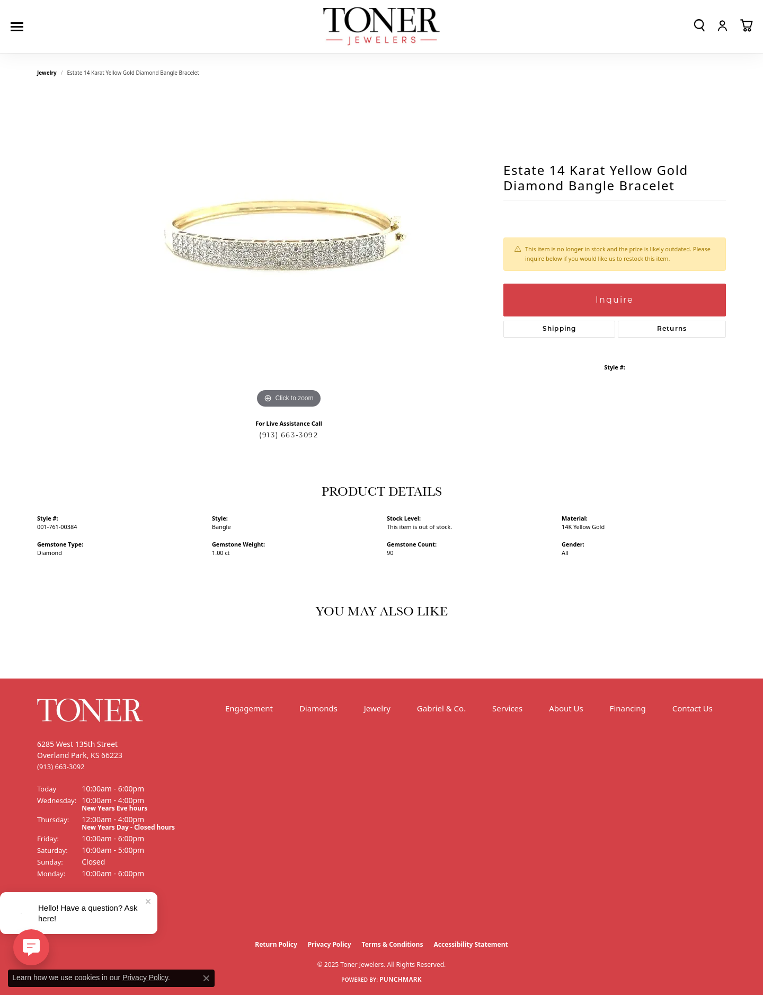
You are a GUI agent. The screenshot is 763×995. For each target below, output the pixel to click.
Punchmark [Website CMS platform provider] (400, 979)
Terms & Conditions (392, 944)
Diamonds (318, 708)
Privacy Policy (329, 944)
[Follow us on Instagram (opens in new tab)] (74, 913)
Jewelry (377, 708)
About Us (566, 708)
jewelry (47, 72)
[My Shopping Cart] (746, 25)
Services (507, 708)
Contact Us (692, 708)
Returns (672, 329)
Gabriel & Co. (441, 708)
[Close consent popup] (206, 978)
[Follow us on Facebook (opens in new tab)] (47, 913)
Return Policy (276, 944)
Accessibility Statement (470, 944)
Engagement (249, 708)
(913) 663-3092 (288, 435)
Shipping (559, 329)
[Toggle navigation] (19, 27)
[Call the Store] (61, 766)
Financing (628, 708)
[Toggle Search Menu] (699, 25)
